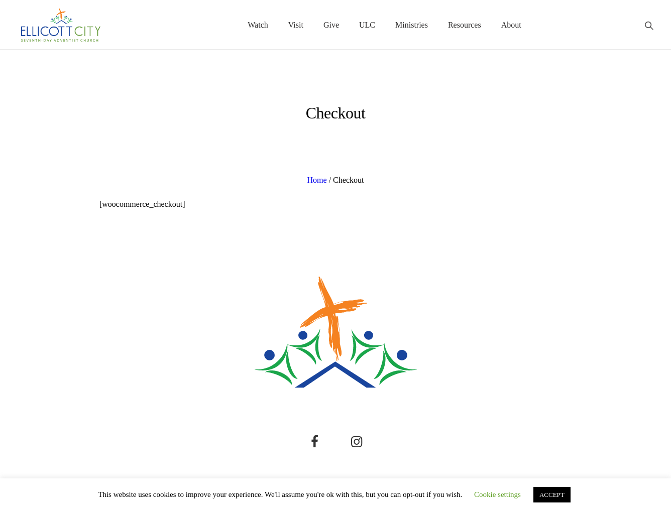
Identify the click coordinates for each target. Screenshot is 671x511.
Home (317, 180)
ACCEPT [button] (552, 494)
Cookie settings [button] (497, 494)
